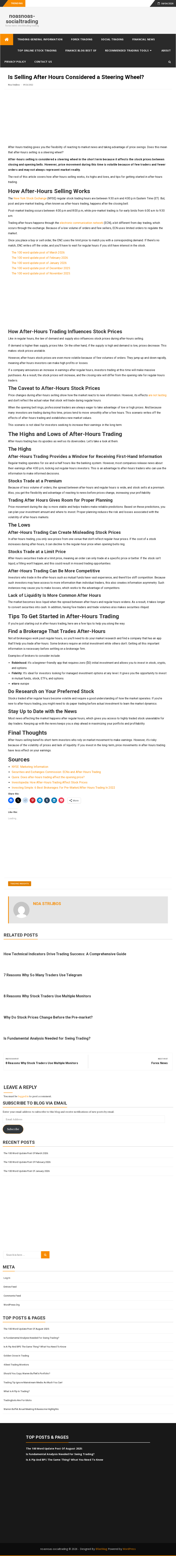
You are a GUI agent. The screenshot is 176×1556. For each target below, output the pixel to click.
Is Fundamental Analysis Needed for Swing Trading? (47, 1038)
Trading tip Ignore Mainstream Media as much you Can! (33, 1382)
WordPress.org (12, 1304)
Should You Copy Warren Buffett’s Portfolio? (27, 1373)
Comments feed (12, 1295)
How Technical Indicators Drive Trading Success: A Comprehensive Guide (65, 954)
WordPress (129, 1549)
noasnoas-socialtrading (22, 18)
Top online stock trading (37, 50)
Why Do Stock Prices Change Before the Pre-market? (48, 1017)
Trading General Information (40, 39)
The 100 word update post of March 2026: (38, 252)
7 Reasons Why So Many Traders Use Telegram (43, 975)
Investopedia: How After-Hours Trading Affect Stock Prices (49, 782)
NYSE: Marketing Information (30, 766)
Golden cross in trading (16, 1355)
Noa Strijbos (14, 84)
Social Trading (112, 39)
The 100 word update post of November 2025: (41, 273)
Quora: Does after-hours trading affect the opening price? (48, 777)
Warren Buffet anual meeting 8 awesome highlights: (31, 1409)
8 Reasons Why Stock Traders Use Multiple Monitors (47, 996)
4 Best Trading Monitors (16, 1364)
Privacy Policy (15, 61)
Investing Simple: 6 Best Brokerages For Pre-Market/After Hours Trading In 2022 (63, 787)
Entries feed (10, 1286)
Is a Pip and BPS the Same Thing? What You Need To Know (35, 1346)
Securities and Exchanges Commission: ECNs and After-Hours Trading (56, 772)
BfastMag (101, 1549)
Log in (7, 1278)
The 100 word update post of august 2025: (26, 1328)
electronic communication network (81, 223)
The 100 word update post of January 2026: (39, 263)
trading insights (19, 884)
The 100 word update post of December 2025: (41, 268)
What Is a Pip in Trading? (17, 1391)
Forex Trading (81, 39)
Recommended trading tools (127, 50)
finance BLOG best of (80, 50)
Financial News (143, 39)
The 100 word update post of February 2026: (40, 257)
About (166, 50)
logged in (23, 1096)
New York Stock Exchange (29, 198)
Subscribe (13, 1129)
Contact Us (43, 61)
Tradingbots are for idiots (17, 1400)
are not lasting (157, 395)
